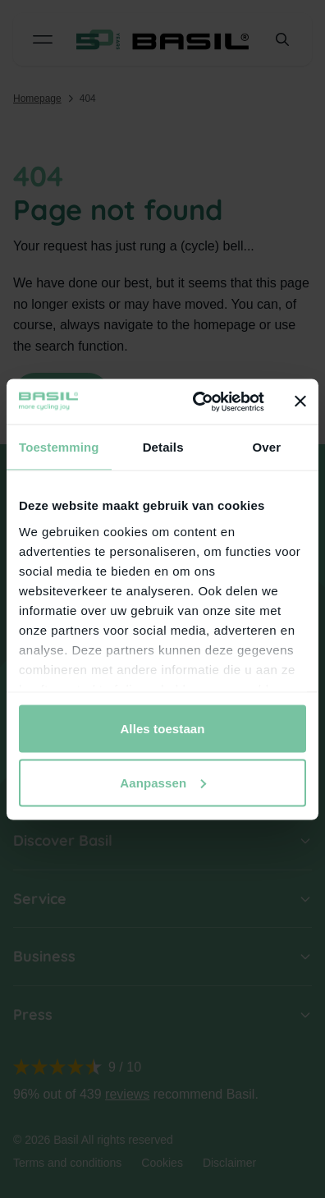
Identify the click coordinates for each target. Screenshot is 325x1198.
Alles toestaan (162, 729)
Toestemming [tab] (59, 447)
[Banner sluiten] (300, 401)
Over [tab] (267, 447)
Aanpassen (163, 782)
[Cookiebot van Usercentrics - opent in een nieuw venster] (198, 401)
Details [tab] (163, 447)
